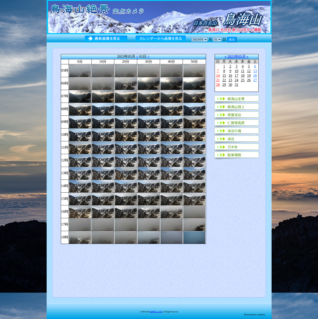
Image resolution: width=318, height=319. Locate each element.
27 (255, 80)
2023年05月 (236, 56)
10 (236, 71)
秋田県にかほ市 (156, 312)
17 (236, 75)
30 (230, 85)
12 (249, 71)
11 (242, 71)
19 (249, 75)
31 (236, 85)
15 (224, 75)
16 (230, 75)
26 (249, 80)
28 (218, 85)
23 (230, 80)
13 (255, 71)
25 (242, 80)
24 (236, 80)
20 (255, 75)
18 (242, 75)
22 (224, 80)
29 (224, 85)
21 (218, 80)
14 (218, 75)
